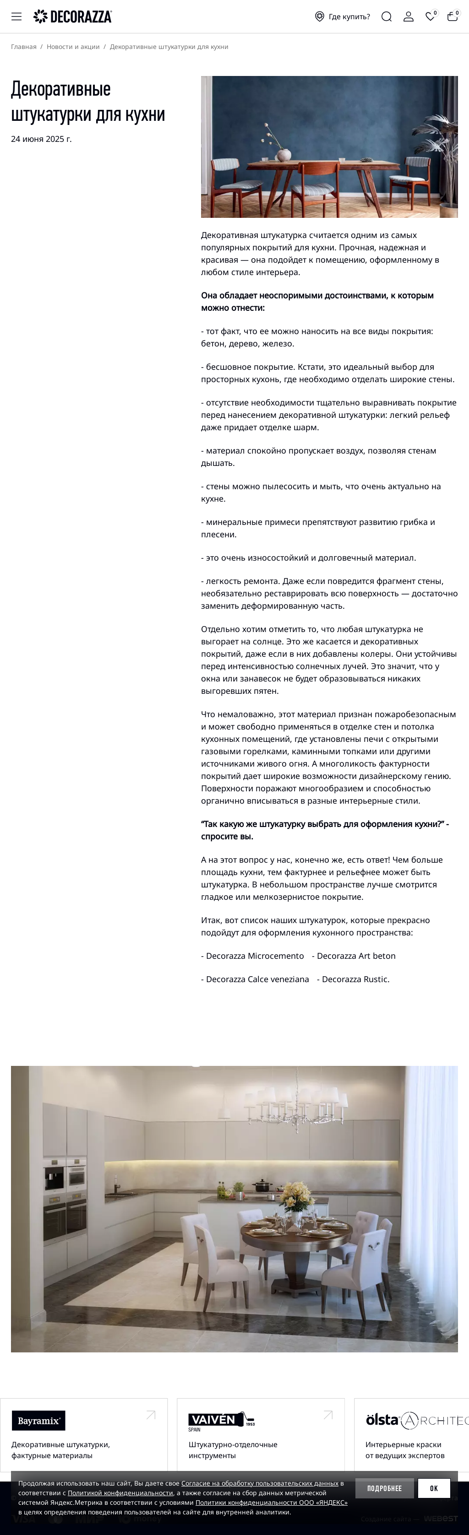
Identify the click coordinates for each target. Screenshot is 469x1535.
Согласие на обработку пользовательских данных (259, 1483)
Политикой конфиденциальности (120, 1492)
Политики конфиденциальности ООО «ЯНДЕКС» (272, 1502)
